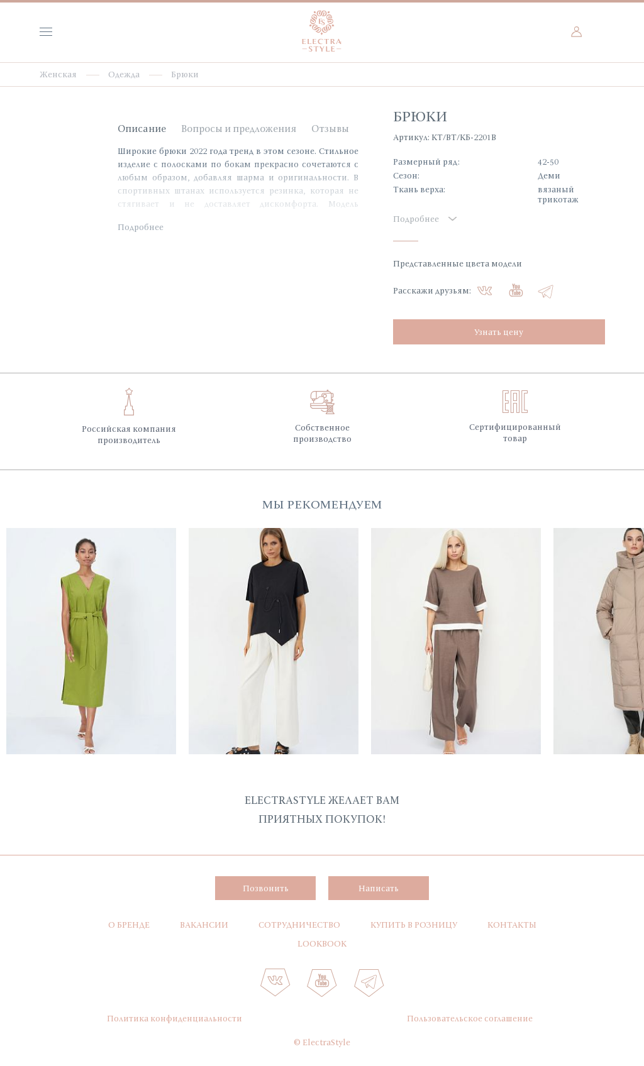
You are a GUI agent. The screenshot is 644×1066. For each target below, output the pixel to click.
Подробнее (141, 227)
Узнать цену (498, 332)
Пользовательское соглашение (470, 1018)
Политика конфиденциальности (174, 1018)
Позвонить (266, 888)
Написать (378, 888)
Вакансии (204, 925)
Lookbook (322, 943)
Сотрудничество (299, 925)
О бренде (129, 925)
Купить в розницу (413, 925)
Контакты (511, 925)
